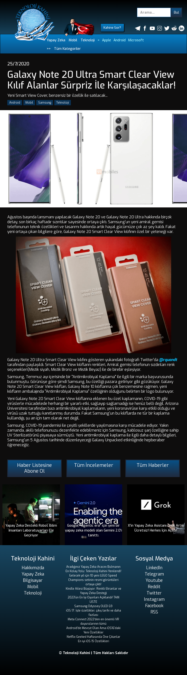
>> (49, 48)
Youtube (154, 580)
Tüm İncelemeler (93, 465)
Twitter (154, 593)
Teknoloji (88, 40)
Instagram (154, 599)
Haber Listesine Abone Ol (34, 468)
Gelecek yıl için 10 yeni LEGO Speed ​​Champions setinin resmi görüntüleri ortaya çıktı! (93, 580)
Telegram (154, 574)
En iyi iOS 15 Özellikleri (93, 641)
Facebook (154, 606)
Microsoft (136, 40)
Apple (106, 40)
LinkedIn (154, 568)
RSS (154, 612)
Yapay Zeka (56, 40)
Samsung (44, 103)
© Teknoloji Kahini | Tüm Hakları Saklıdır (93, 653)
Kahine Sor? (112, 28)
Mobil (73, 40)
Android (119, 40)
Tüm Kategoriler (67, 48)
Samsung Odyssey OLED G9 (93, 606)
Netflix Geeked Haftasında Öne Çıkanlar (93, 637)
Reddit (154, 587)
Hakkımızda (33, 568)
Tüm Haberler (153, 465)
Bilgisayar (33, 580)
